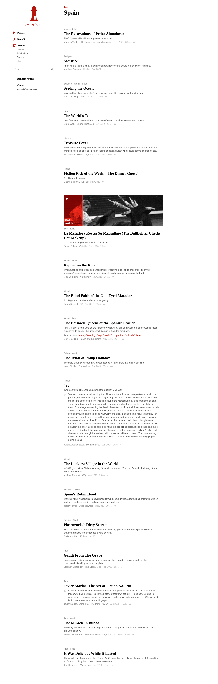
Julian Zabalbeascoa (74, 444)
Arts (66, 551)
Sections (20, 49)
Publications (22, 53)
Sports (67, 111)
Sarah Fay (83, 604)
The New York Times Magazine (96, 42)
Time (82, 96)
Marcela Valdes (71, 42)
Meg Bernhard (71, 277)
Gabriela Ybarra (72, 182)
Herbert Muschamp (73, 634)
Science (68, 84)
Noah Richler (70, 366)
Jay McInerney (71, 665)
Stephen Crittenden (73, 567)
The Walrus (84, 366)
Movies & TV (70, 29)
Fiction (67, 169)
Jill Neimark (69, 154)
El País (83, 536)
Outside (83, 246)
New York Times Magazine (98, 634)
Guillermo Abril (71, 536)
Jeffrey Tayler (70, 506)
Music (75, 260)
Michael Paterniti (72, 475)
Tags (19, 61)
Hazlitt (86, 69)
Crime (67, 353)
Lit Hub (85, 182)
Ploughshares (93, 444)
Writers (20, 57)
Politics (67, 520)
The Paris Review (99, 604)
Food (84, 84)
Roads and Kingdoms (90, 339)
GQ (81, 304)
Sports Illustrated (85, 124)
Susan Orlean (71, 246)
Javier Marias (70, 604)
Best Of (19, 39)
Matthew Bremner (73, 69)
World (77, 84)
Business (68, 490)
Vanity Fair (85, 665)
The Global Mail (93, 567)
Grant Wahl (69, 124)
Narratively (85, 277)
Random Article (23, 78)
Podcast (19, 32)
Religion (68, 56)
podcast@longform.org (27, 89)
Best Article (69, 229)
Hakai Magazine (85, 154)
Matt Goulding (71, 96)
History (67, 138)
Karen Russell (71, 304)
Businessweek (86, 506)
